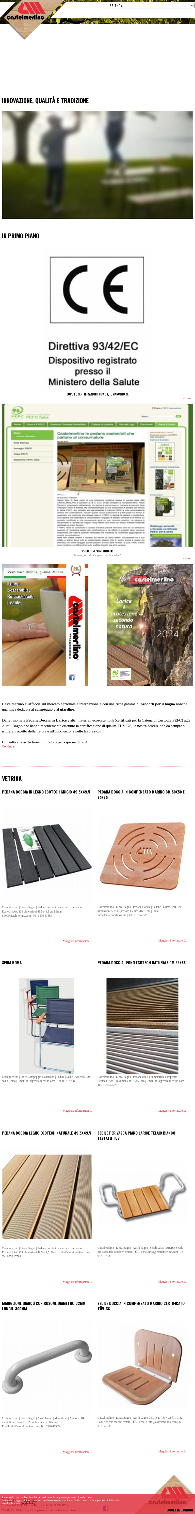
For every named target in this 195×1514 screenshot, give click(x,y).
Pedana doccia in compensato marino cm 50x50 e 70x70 (141, 794)
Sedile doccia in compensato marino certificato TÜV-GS (141, 1306)
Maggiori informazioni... (77, 941)
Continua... (188, 398)
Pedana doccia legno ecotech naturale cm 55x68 (142, 962)
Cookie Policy (28, 1503)
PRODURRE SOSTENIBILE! (97, 551)
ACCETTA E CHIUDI (180, 1510)
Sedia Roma (12, 962)
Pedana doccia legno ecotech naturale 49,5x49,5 (46, 1133)
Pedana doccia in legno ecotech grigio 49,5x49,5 (46, 792)
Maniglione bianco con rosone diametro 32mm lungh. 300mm (44, 1306)
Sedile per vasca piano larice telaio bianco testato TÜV (136, 1135)
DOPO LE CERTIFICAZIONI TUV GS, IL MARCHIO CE (97, 394)
